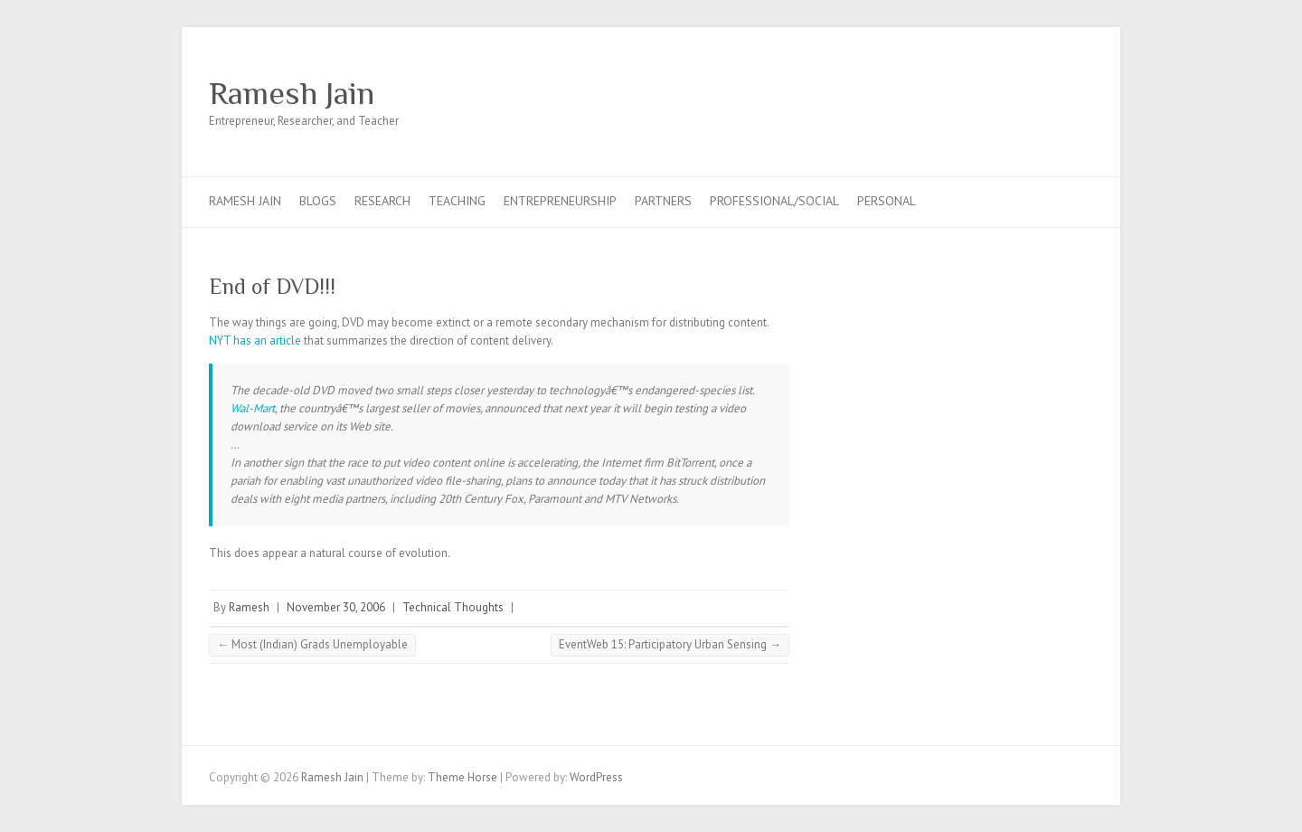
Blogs (317, 201)
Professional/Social (774, 201)
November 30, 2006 (336, 607)
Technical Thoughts (453, 607)
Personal (886, 201)
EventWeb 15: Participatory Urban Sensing (670, 644)
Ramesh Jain (291, 93)
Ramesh (249, 607)
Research (382, 201)
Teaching (457, 201)
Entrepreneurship (560, 201)
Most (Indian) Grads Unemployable (312, 644)
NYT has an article (255, 340)
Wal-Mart (253, 408)
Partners (663, 201)
